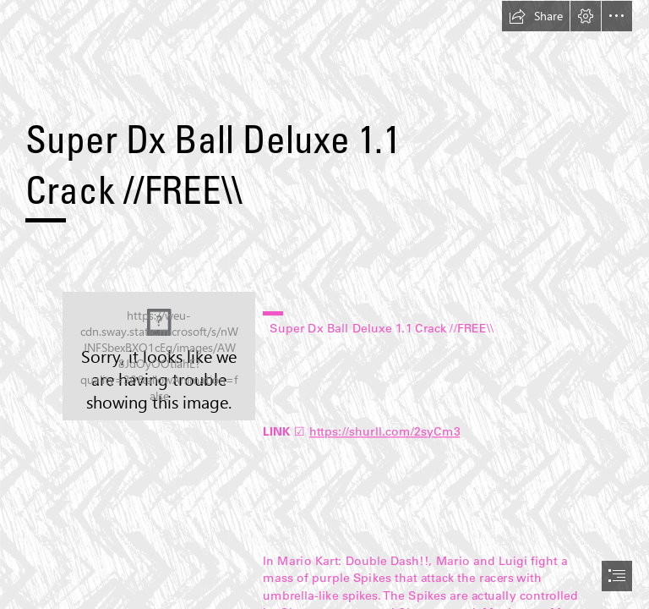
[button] (536, 16)
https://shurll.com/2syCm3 (384, 431)
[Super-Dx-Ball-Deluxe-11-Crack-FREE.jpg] (159, 356)
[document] (324, 304)
